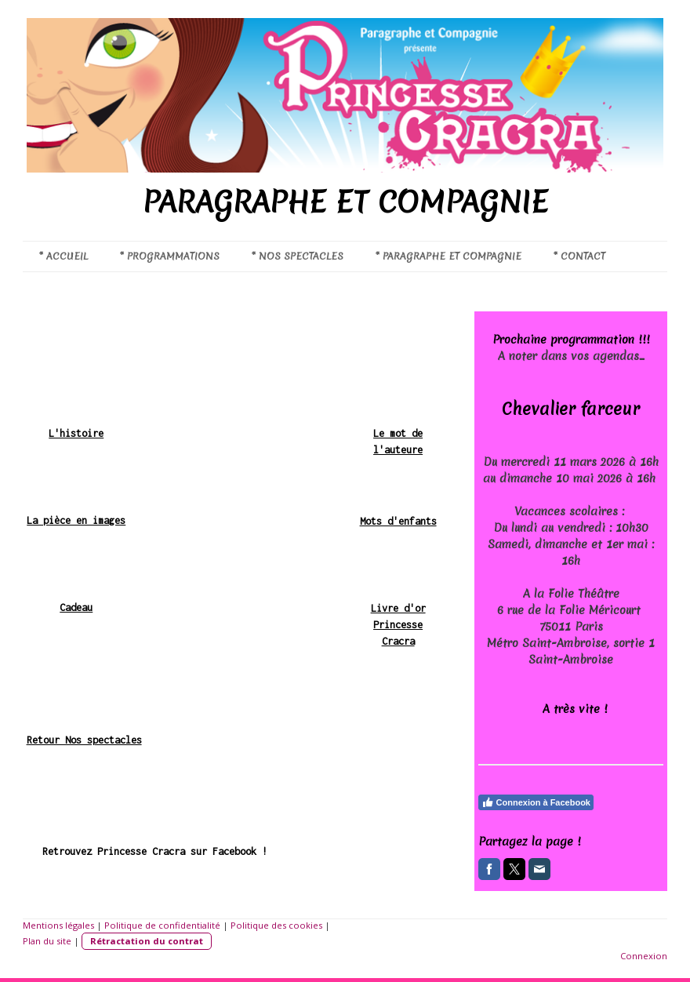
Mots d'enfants (398, 521)
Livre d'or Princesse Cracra (398, 624)
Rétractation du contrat (146, 941)
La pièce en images (76, 520)
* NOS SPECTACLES (297, 256)
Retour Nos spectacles (84, 740)
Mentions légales (58, 925)
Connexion (643, 956)
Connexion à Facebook (535, 802)
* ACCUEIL (63, 256)
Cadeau (76, 607)
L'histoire (76, 433)
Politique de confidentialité (162, 925)
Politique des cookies (276, 925)
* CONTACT (579, 256)
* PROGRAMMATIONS (169, 256)
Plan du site (47, 941)
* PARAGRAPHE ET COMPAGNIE (448, 256)
